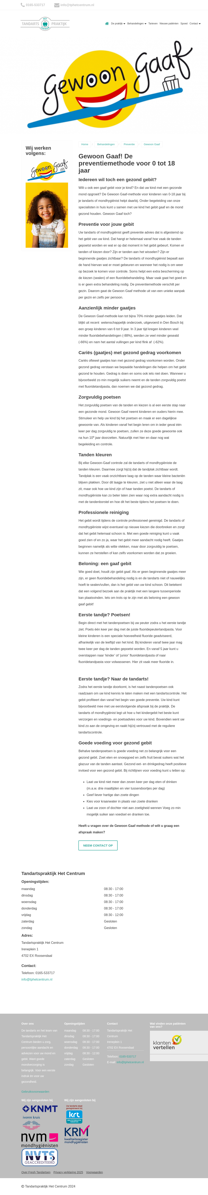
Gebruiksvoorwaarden (35, 1091)
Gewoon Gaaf (152, 144)
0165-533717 (35, 5)
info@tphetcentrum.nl (77, 5)
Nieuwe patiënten (169, 23)
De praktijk (118, 23)
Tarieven (153, 23)
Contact (195, 23)
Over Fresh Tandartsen (35, 1172)
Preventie (129, 144)
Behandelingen (136, 23)
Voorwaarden (94, 1172)
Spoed (184, 23)
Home (107, 24)
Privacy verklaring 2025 (68, 1172)
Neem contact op (98, 845)
